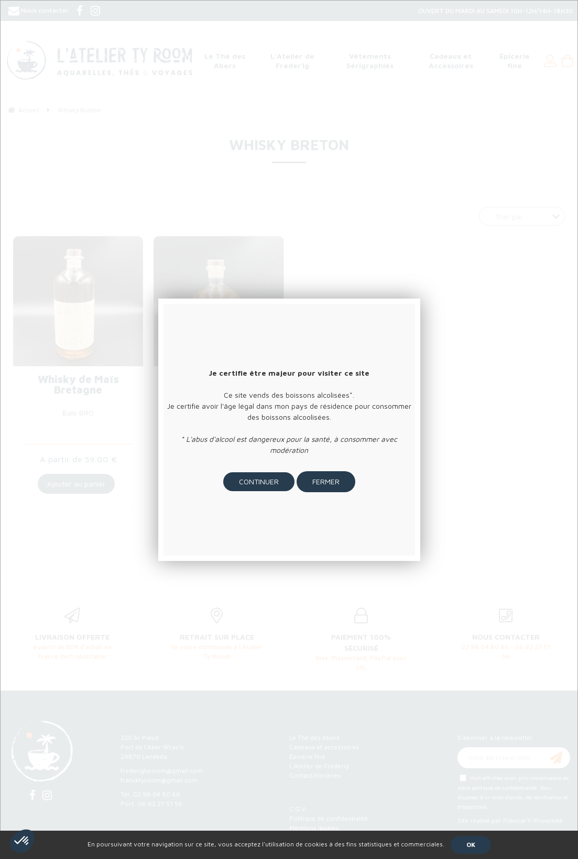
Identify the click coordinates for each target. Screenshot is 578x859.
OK (470, 845)
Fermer (326, 481)
